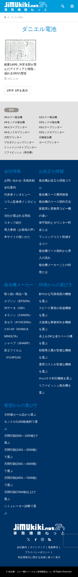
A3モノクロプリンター (52, 132)
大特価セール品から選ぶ (20, 414)
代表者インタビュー (17, 194)
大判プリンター (13, 137)
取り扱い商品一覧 (15, 294)
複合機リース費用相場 (53, 194)
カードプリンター (49, 142)
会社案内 (10, 187)
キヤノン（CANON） (18, 315)
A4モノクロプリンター (17, 132)
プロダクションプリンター (19, 142)
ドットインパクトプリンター (20, 147)
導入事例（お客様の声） (20, 229)
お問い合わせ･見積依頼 (19, 180)
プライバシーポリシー (37, 552)
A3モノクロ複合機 (49, 122)
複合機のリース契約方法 (55, 201)
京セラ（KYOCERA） (18, 322)
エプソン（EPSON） (18, 301)
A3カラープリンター (50, 127)
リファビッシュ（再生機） (19, 152)
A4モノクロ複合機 (14, 122)
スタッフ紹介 (13, 222)
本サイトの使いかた (17, 236)
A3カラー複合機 (48, 117)
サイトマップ (37, 547)
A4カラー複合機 (13, 117)
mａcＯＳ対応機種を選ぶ (55, 378)
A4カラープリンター (15, 127)
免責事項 (53, 547)
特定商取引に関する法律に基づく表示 (39, 557)
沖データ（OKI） (15, 308)
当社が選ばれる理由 (17, 215)
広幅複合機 (45, 137)
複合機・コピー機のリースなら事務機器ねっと (30, 572)
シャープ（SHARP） (18, 343)
